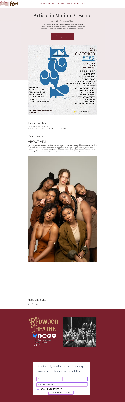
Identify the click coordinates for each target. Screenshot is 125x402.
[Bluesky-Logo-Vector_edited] (35, 336)
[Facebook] (40, 336)
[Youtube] (44, 336)
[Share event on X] (32, 304)
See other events (62, 37)
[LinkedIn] (49, 336)
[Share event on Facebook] (28, 304)
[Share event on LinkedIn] (37, 304)
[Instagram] (54, 336)
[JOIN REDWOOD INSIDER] (61, 392)
